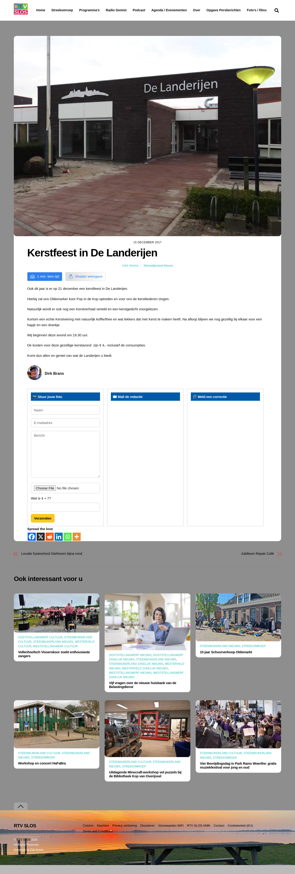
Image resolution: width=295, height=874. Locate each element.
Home (36, 10)
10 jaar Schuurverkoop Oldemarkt (226, 661)
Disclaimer (147, 834)
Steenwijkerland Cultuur (39, 762)
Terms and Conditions (98, 840)
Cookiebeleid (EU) (240, 834)
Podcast (151, 10)
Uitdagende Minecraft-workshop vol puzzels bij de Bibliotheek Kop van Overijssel (145, 783)
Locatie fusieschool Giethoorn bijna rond (51, 562)
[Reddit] (50, 546)
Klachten (103, 834)
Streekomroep (63, 10)
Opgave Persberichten (240, 10)
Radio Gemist (128, 10)
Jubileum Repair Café (257, 562)
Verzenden (42, 527)
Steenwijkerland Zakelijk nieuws (136, 672)
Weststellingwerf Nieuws (130, 681)
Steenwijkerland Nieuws (158, 274)
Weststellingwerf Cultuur (55, 655)
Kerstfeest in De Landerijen (92, 262)
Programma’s (98, 10)
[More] (77, 546)
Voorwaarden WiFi (170, 834)
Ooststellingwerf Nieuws (130, 664)
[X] (41, 546)
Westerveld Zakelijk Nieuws (145, 677)
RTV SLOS (23, 848)
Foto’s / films (47, 19)
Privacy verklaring (124, 834)
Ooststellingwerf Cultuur (40, 646)
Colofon (88, 834)
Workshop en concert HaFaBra (42, 772)
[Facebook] (32, 546)
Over (208, 10)
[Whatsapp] (68, 546)
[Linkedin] (59, 546)
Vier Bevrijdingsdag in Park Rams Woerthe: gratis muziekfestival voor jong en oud (238, 774)
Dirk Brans (130, 274)
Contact (219, 834)
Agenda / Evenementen (181, 10)
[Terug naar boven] (21, 815)
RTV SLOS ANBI (198, 834)
